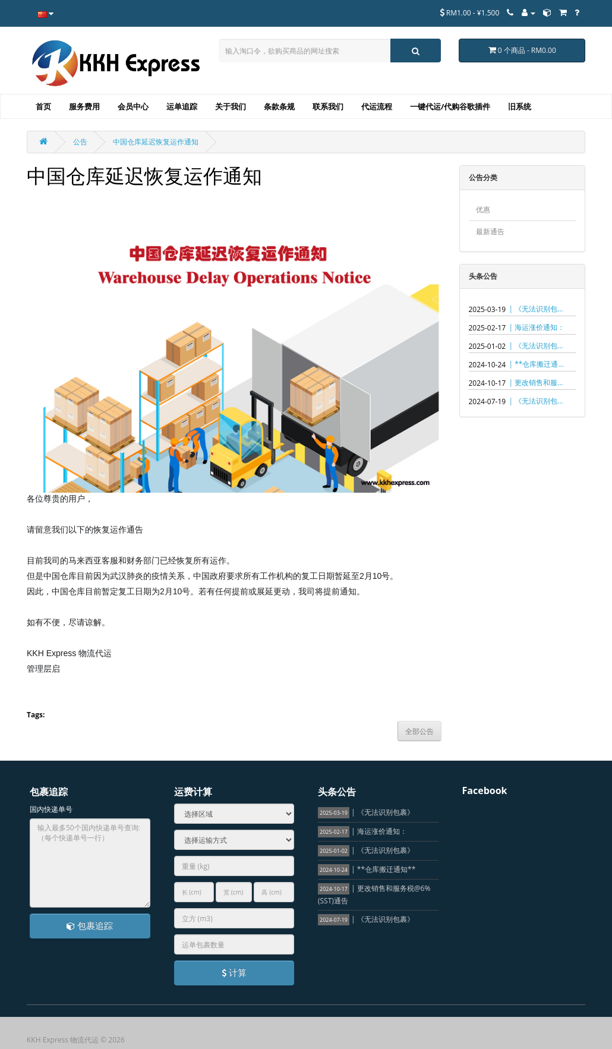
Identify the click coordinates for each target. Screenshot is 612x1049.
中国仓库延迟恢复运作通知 (155, 142)
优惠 (483, 209)
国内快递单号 (51, 809)
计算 (234, 972)
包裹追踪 (90, 925)
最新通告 (490, 231)
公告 (80, 142)
